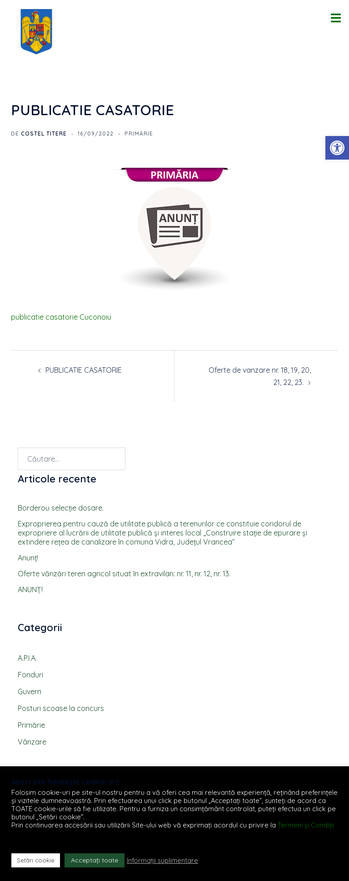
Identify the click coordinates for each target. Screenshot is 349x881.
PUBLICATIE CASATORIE (83, 370)
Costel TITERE (44, 133)
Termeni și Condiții (306, 825)
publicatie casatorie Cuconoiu (61, 316)
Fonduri (30, 674)
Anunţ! (28, 557)
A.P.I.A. (27, 657)
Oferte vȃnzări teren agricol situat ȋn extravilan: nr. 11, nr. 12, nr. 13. (124, 573)
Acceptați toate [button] (94, 860)
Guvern (29, 691)
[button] (337, 148)
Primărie (139, 133)
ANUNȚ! (30, 589)
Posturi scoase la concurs (61, 708)
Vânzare (32, 741)
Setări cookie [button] (36, 860)
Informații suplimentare (162, 861)
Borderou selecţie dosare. (61, 507)
